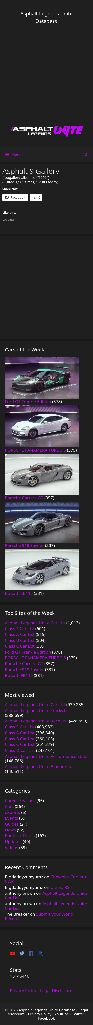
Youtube (61, 1013)
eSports (12, 812)
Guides (12, 824)
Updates (13, 841)
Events (11, 818)
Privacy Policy (23, 990)
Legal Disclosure (56, 990)
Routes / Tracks (20, 835)
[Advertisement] (46, 74)
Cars (9, 806)
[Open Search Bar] (85, 154)
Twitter (78, 1013)
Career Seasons (20, 800)
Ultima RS (59, 887)
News (10, 830)
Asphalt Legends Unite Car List (46, 895)
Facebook (46, 1018)
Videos (11, 847)
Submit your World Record (39, 916)
